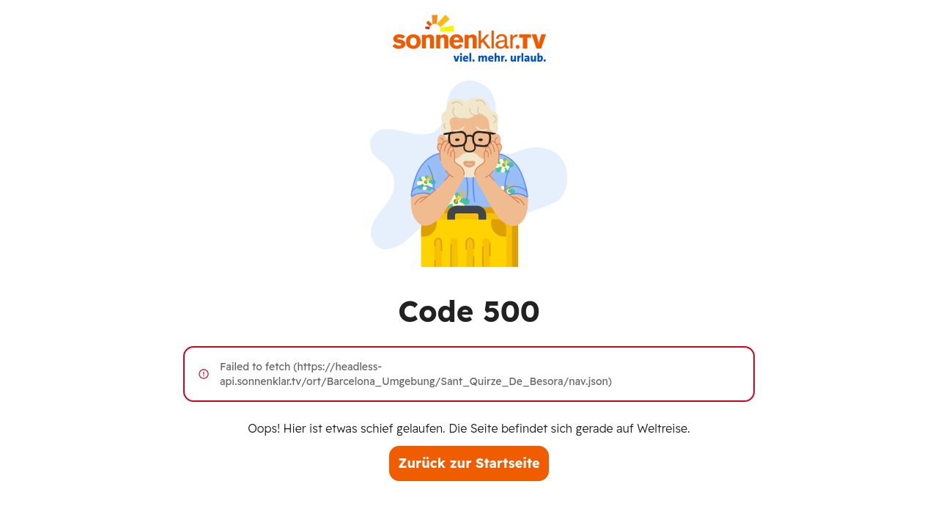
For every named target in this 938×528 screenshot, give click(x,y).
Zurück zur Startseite (468, 463)
